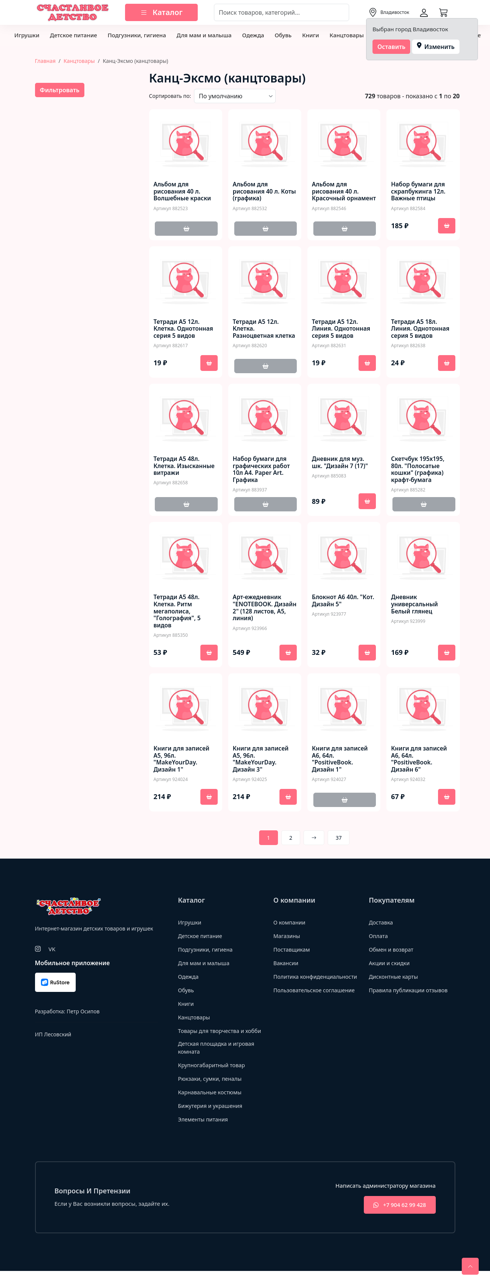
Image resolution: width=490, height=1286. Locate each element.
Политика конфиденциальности (303, 986)
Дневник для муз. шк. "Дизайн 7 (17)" (340, 466)
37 (339, 843)
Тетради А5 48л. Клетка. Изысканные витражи (185, 470)
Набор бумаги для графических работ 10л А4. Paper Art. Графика (262, 473)
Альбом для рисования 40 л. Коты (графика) (257, 192)
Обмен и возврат (392, 954)
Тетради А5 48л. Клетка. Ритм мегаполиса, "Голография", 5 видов (178, 616)
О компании (290, 927)
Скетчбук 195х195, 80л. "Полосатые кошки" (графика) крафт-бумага (418, 473)
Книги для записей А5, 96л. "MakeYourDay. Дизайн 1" (182, 764)
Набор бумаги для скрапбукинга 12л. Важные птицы (419, 192)
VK (52, 954)
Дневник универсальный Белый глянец (415, 608)
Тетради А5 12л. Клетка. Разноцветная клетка (256, 334)
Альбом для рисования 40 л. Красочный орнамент (336, 195)
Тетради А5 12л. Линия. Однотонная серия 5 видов (342, 331)
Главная (45, 60)
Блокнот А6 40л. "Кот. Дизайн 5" (336, 605)
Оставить (391, 47)
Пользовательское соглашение (316, 1003)
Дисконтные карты (394, 981)
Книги (310, 35)
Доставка (381, 927)
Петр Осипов (83, 1016)
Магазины (287, 941)
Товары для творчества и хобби (212, 1040)
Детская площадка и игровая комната (218, 1062)
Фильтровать (59, 90)
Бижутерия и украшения (212, 1120)
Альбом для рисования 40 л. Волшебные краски (183, 192)
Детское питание (73, 35)
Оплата (379, 941)
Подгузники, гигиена (137, 35)
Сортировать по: (170, 95)
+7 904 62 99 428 (396, 1219)
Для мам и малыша (204, 35)
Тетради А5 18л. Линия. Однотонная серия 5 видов (421, 331)
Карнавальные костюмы (211, 1106)
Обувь (283, 35)
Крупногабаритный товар (213, 1079)
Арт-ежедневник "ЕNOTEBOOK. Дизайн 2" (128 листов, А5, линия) (261, 612)
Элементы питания (204, 1133)
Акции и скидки (390, 968)
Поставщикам (292, 954)
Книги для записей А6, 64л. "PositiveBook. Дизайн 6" (420, 764)
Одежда (253, 35)
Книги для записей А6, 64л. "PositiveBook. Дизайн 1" (340, 764)
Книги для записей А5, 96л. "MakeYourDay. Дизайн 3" (261, 764)
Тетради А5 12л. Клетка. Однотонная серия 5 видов (184, 331)
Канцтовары (347, 35)
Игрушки (26, 35)
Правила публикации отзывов (410, 995)
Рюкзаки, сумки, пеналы (211, 1093)
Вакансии (286, 968)
